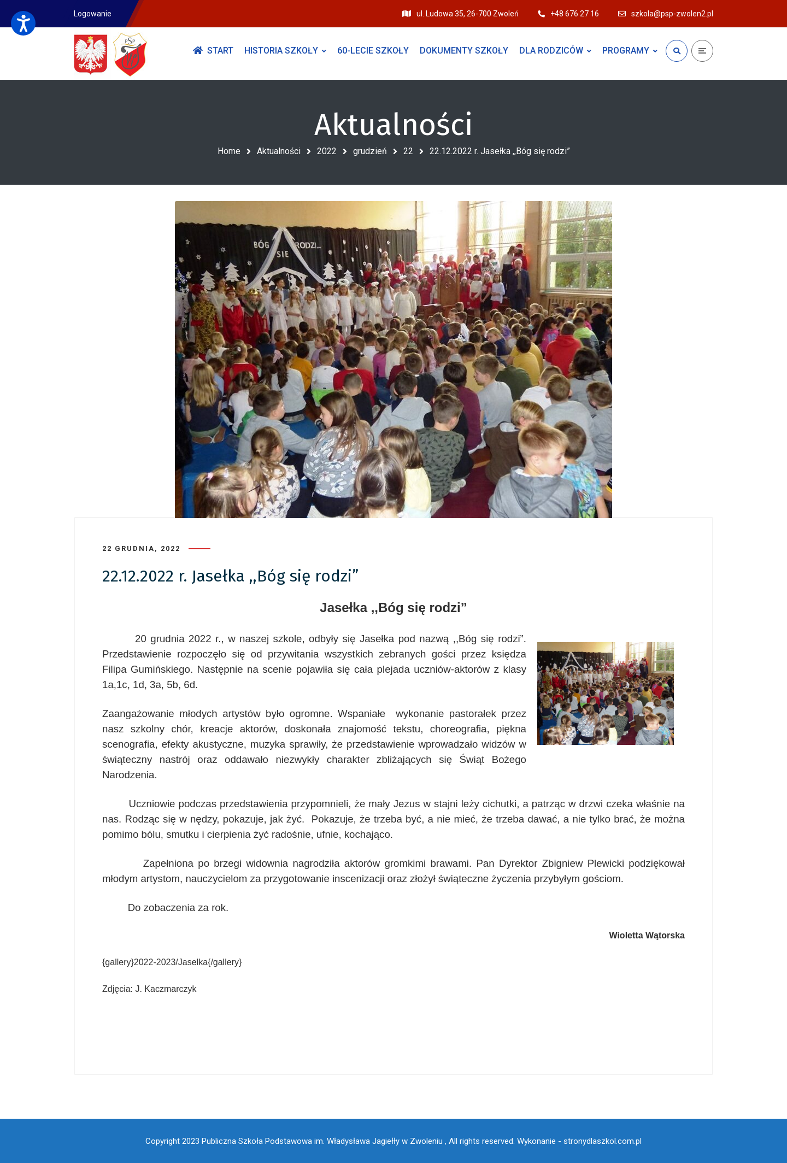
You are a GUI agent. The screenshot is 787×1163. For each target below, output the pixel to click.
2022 (327, 151)
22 (408, 151)
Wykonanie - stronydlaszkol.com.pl (579, 1141)
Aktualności (279, 151)
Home (229, 151)
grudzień (370, 151)
